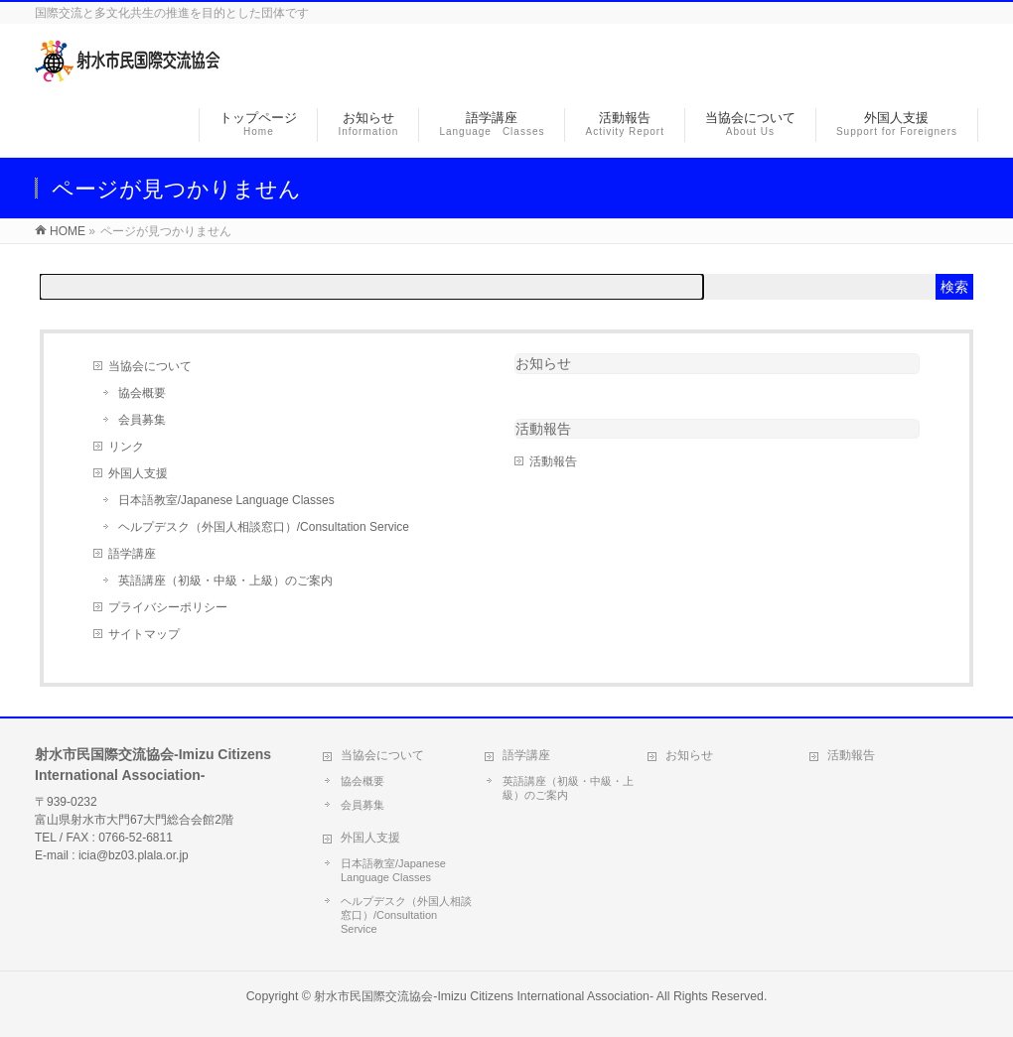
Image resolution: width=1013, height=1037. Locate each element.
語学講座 (132, 554)
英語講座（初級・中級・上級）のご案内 (225, 580)
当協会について (150, 366)
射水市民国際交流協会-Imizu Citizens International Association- (483, 996)
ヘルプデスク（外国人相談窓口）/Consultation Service (263, 527)
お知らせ (543, 363)
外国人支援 (138, 473)
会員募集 (142, 420)
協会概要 (142, 393)
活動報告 (553, 461)
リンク (126, 447)
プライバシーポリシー (167, 607)
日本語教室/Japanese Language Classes (226, 500)
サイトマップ (144, 634)
